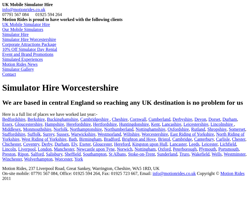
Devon (200, 119)
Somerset (237, 129)
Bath (73, 139)
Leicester (210, 144)
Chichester (11, 144)
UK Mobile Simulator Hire (26, 24)
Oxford (164, 149)
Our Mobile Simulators (22, 29)
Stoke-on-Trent (141, 154)
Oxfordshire (178, 129)
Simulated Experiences (22, 59)
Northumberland (119, 129)
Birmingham (90, 139)
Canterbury (204, 139)
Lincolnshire (222, 124)
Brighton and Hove (139, 139)
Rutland (198, 129)
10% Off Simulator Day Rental (29, 49)
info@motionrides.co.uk (23, 9)
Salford (37, 154)
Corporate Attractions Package (29, 44)
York (78, 159)
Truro (184, 154)
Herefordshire (78, 124)
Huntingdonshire (134, 124)
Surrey (48, 134)
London (45, 149)
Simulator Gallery (18, 69)
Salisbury (54, 154)
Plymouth (207, 149)
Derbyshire (182, 119)
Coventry (31, 144)
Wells (217, 154)
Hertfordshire (105, 124)
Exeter (85, 144)
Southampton (94, 154)
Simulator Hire (15, 34)
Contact (9, 74)
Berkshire (36, 119)
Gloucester (102, 144)
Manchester (64, 149)
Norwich (124, 149)
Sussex (63, 134)
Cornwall (138, 119)
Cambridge (182, 139)
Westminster (234, 154)
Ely (74, 144)
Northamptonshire (86, 129)
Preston (8, 154)
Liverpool (27, 149)
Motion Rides (232, 173)
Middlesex (11, 129)
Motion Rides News (20, 64)
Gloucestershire (28, 124)
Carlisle (223, 139)
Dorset (214, 119)
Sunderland (167, 154)
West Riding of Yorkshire (44, 139)
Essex (7, 124)
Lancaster (178, 144)
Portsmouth (228, 149)
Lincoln (9, 149)
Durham (230, 119)
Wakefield (201, 154)
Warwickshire (83, 134)
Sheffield (73, 154)
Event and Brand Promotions (27, 54)
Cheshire (120, 119)
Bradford (112, 139)
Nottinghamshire (151, 129)
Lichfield (228, 144)
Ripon (23, 154)
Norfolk (61, 129)
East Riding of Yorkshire (192, 134)
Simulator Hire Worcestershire (29, 39)
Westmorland (109, 134)
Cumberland (159, 119)
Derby (46, 144)
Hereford (122, 144)
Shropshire (216, 129)
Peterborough (185, 149)
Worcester (63, 159)
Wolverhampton (38, 159)
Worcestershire (155, 134)
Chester (238, 139)
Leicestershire (196, 124)
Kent (155, 124)
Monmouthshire (37, 129)
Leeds (194, 144)
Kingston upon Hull (149, 144)
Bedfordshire (13, 119)
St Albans (117, 154)
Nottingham (145, 149)
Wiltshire (131, 134)
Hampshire (54, 124)
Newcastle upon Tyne (96, 149)
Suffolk (34, 134)
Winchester (12, 159)
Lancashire (171, 124)
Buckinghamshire (62, 119)
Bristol (164, 139)
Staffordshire (13, 134)
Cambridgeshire (95, 119)
